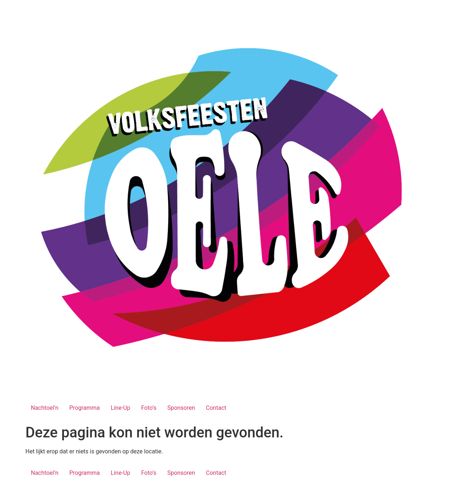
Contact (216, 407)
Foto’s (148, 407)
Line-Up (120, 407)
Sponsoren (181, 407)
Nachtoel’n (44, 407)
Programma (84, 407)
